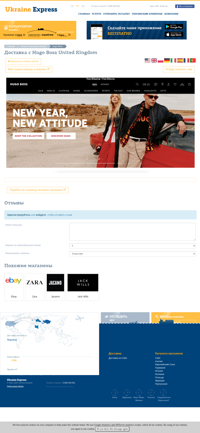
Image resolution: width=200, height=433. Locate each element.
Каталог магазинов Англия (33, 46)
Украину (12, 339)
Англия (159, 361)
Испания (159, 374)
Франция (159, 380)
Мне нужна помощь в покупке (29, 69)
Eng (83, 6)
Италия (159, 371)
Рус (77, 6)
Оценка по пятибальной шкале (23, 245)
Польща (159, 377)
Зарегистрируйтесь (19, 214)
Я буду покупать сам (179, 69)
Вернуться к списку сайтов (23, 61)
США (14, 360)
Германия (160, 367)
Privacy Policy (68, 387)
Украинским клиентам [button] (147, 13)
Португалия (161, 384)
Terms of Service (53, 387)
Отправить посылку (116, 13)
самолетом (34, 35)
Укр (72, 6)
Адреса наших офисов (15, 386)
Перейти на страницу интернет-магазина (38, 189)
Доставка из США (118, 358)
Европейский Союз (165, 364)
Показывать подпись (17, 253)
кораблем (47, 34)
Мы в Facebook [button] (185, 6)
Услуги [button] (96, 13)
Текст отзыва (13, 225)
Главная (84, 13)
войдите (41, 214)
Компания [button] (171, 13)
